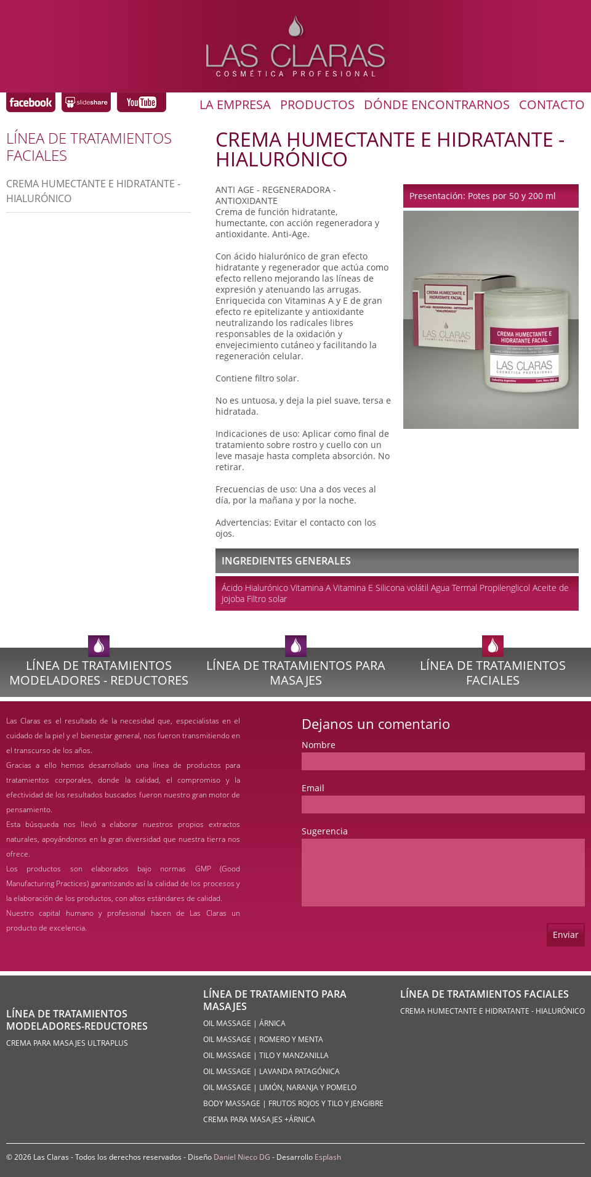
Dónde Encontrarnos (437, 105)
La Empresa (235, 105)
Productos (317, 105)
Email (313, 788)
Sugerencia (325, 831)
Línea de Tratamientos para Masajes (295, 672)
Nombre (319, 745)
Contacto (552, 105)
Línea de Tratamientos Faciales (493, 672)
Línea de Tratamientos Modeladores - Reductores (98, 672)
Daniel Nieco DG (242, 1157)
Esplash (328, 1157)
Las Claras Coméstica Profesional (30, 102)
